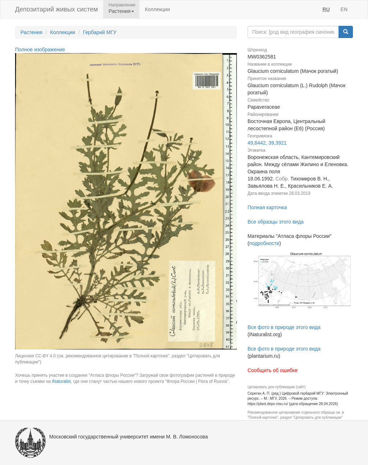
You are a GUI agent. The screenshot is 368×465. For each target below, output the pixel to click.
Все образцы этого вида (276, 222)
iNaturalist (61, 381)
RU (326, 9)
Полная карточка (267, 207)
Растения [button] (121, 11)
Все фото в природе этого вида (284, 327)
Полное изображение (40, 49)
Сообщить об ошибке (273, 370)
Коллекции (157, 9)
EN (344, 9)
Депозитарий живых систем (56, 9)
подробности (264, 243)
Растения (31, 32)
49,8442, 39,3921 (267, 143)
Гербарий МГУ (99, 32)
